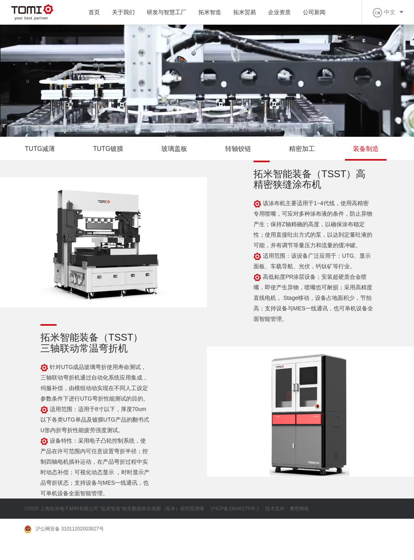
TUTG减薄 (40, 149)
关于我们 (123, 12)
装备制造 (369, 149)
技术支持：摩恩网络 (287, 509)
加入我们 (207, 36)
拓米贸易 (244, 12)
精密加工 (304, 149)
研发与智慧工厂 (166, 12)
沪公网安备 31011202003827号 (64, 530)
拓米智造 (210, 12)
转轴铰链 (240, 149)
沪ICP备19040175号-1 (235, 509)
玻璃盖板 (176, 149)
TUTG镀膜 (109, 149)
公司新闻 (314, 12)
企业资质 (279, 12)
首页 (94, 12)
